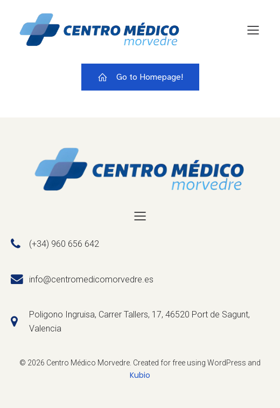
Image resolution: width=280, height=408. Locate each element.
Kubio (140, 375)
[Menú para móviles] (253, 29)
